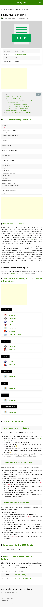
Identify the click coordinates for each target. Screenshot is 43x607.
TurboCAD (12, 318)
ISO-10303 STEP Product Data (24, 578)
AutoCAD (12, 315)
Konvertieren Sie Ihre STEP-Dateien (16, 110)
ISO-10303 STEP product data (24, 575)
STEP (31, 239)
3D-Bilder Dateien (21, 54)
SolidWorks (12, 324)
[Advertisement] (14, 78)
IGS (11, 273)
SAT (23, 273)
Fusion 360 (12, 328)
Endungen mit (11, 9)
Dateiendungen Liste (7, 598)
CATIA (11, 321)
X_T (20, 273)
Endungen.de (21, 3)
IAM (13, 273)
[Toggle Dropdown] (19, 549)
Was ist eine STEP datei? (13, 99)
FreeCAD (12, 331)
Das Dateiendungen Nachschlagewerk (18, 589)
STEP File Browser (15, 334)
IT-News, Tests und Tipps (7, 603)
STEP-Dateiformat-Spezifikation (15, 97)
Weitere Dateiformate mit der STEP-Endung (19, 112)
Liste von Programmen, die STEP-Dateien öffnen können (22, 101)
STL (17, 273)
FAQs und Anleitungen (12, 102)
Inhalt (5, 94)
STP (40, 239)
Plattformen (4, 600)
